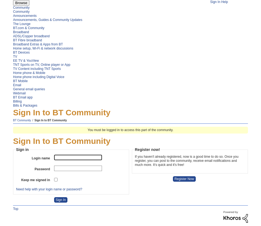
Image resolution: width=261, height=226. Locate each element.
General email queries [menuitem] (29, 89)
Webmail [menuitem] (19, 93)
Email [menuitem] (17, 85)
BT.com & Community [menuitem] (28, 28)
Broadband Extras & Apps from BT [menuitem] (38, 44)
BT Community (22, 120)
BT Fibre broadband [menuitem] (27, 40)
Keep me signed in (35, 180)
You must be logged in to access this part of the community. (130, 130)
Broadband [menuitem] (21, 32)
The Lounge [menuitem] (21, 24)
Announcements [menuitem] (25, 16)
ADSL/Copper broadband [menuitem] (31, 36)
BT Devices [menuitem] (21, 52)
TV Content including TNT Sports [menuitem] (37, 69)
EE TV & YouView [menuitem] (26, 61)
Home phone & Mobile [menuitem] (29, 73)
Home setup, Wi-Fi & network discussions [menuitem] (43, 48)
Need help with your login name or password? (49, 189)
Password (42, 169)
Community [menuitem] (21, 8)
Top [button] (15, 209)
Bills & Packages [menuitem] (25, 105)
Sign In (215, 2)
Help (224, 2)
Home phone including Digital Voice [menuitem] (38, 77)
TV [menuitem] (15, 56)
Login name (41, 158)
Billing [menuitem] (17, 101)
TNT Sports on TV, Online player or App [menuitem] (41, 65)
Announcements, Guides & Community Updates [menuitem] (47, 20)
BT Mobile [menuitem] (20, 81)
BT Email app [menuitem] (23, 97)
